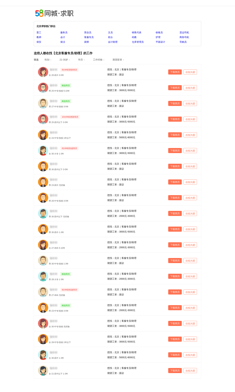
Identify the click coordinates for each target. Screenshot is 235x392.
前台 (110, 37)
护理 (158, 37)
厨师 (86, 42)
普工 (39, 32)
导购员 (183, 42)
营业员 (87, 32)
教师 (39, 37)
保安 (39, 42)
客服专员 (89, 37)
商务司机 (184, 37)
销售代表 (136, 32)
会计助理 (113, 42)
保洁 (62, 42)
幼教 (134, 37)
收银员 (159, 32)
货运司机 (184, 32)
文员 (110, 32)
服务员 (63, 32)
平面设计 (160, 42)
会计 (62, 37)
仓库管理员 (138, 42)
